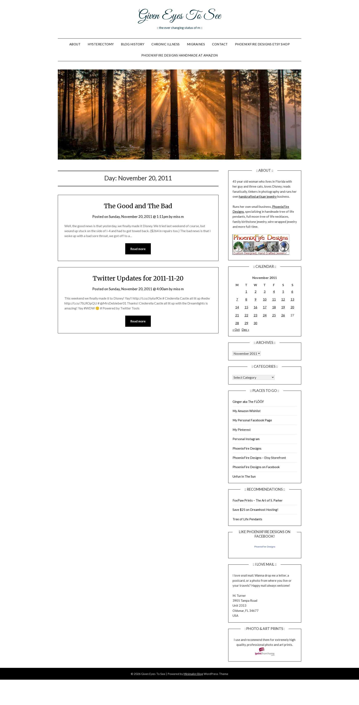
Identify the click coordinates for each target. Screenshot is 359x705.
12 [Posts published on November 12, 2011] (283, 299)
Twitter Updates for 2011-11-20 (138, 278)
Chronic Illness (165, 44)
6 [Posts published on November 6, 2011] (292, 291)
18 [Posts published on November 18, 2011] (274, 307)
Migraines (196, 44)
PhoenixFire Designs (247, 448)
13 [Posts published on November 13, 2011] (292, 299)
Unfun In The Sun (244, 476)
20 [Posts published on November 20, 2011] (292, 307)
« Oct (236, 329)
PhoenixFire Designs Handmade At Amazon (179, 55)
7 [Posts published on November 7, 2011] (237, 299)
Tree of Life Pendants (247, 519)
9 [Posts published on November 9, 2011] (255, 299)
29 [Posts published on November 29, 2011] (246, 323)
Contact (220, 44)
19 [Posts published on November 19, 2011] (283, 307)
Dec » (245, 329)
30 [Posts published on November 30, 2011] (255, 323)
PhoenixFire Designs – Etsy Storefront (259, 457)
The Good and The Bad (138, 206)
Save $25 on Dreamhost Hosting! (255, 509)
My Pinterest (242, 429)
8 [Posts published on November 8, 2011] (246, 299)
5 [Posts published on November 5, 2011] (283, 291)
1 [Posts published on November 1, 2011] (246, 291)
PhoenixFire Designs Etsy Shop (262, 44)
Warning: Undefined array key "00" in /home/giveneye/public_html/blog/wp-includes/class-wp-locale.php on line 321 (247, 353)
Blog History (132, 44)
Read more (138, 249)
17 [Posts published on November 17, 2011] (265, 307)
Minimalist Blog (193, 674)
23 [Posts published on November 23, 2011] (255, 315)
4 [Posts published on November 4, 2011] (274, 291)
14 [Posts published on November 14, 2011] (237, 307)
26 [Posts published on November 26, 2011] (283, 315)
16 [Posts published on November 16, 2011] (255, 307)
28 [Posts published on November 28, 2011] (237, 323)
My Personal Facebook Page (252, 420)
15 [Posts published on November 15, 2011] (246, 307)
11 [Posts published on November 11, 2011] (274, 299)
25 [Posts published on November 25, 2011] (274, 315)
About (75, 44)
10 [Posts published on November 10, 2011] (265, 299)
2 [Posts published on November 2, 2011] (255, 291)
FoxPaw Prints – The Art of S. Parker (258, 500)
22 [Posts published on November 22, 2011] (246, 315)
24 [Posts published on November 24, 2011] (265, 315)
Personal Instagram (246, 439)
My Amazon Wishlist (247, 411)
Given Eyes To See (179, 16)
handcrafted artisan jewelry (258, 196)
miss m (178, 216)
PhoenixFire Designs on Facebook (256, 467)
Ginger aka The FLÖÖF (248, 401)
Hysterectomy (101, 44)
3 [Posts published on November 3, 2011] (265, 291)
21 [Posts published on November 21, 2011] (237, 315)
